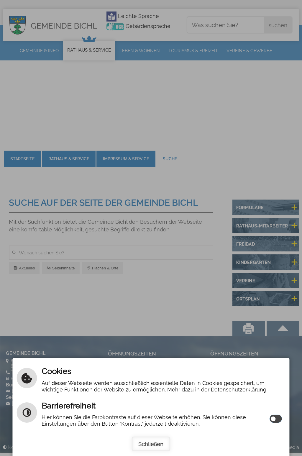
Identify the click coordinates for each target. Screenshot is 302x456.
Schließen (150, 444)
